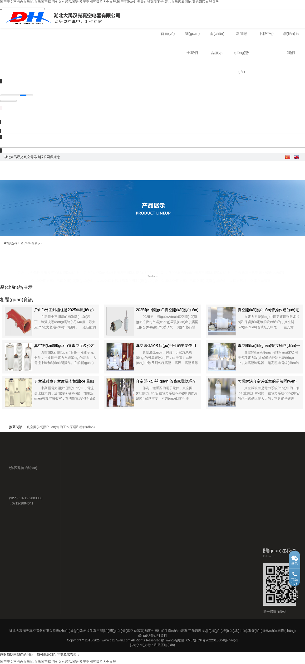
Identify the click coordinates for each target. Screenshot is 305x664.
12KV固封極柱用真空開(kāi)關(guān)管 (64, 275)
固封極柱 (239, 275)
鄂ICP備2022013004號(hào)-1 (215, 640)
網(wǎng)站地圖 (173, 640)
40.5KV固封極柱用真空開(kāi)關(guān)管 (195, 275)
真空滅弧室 (262, 275)
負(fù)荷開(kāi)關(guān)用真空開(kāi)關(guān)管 (195, 266)
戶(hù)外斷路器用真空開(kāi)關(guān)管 (50, 266)
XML (189, 640)
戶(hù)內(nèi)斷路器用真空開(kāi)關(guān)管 (120, 266)
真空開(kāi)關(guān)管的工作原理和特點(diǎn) (61, 427)
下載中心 (266, 34)
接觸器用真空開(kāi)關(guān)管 (261, 266)
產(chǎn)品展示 (30, 243)
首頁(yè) (168, 34)
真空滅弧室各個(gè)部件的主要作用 (166, 346)
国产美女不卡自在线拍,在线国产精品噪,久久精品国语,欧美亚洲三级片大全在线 (58, 662)
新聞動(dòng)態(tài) (241, 53)
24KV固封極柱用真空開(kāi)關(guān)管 (129, 275)
